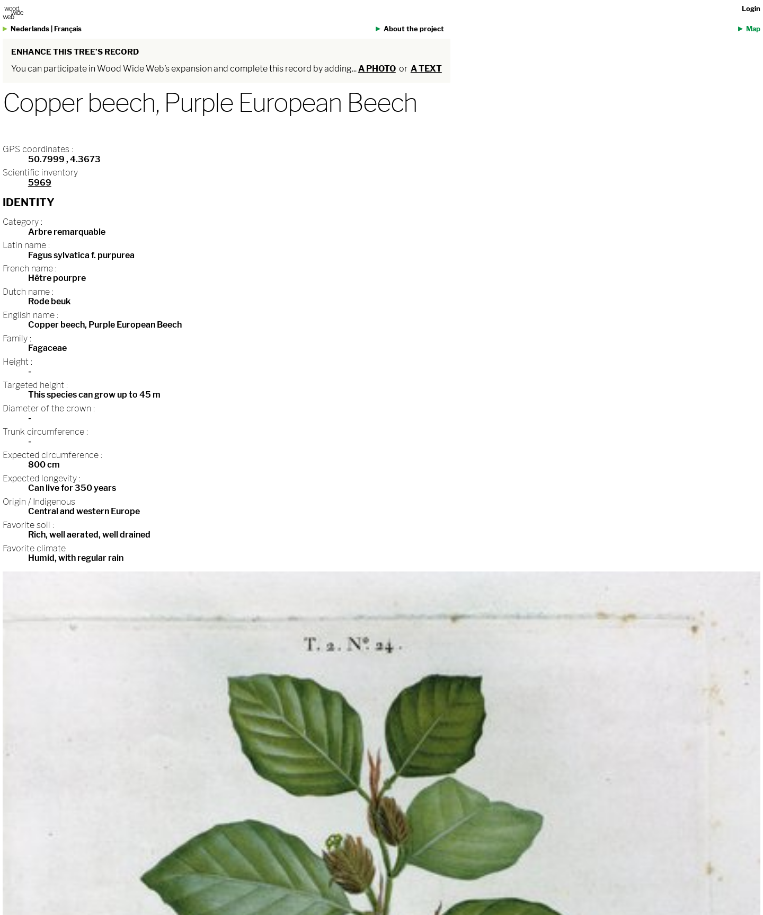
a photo (377, 69)
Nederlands (30, 29)
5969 (39, 183)
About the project (414, 29)
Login (751, 9)
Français (68, 29)
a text (426, 69)
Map (753, 29)
